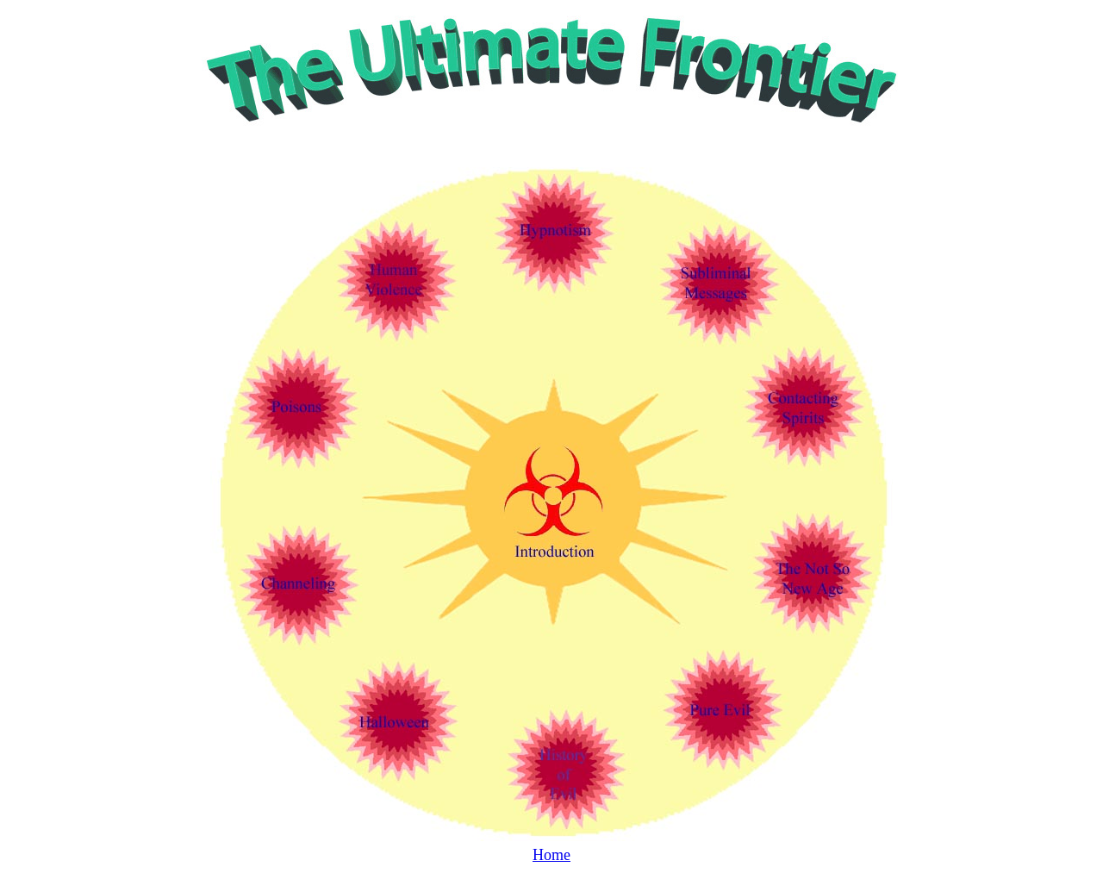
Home (551, 855)
